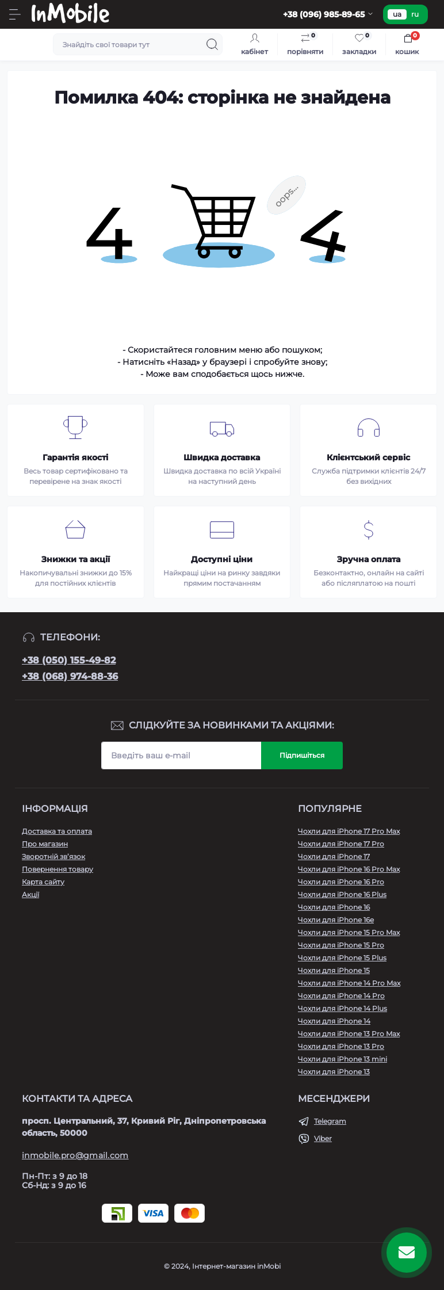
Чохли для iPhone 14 (334, 1021)
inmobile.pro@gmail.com (75, 1155)
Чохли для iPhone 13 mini (342, 1059)
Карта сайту (43, 881)
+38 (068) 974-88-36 (70, 676)
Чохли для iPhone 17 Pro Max (349, 831)
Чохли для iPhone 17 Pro (341, 843)
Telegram (330, 1121)
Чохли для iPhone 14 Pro (341, 995)
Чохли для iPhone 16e (336, 919)
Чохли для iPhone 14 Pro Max (349, 983)
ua (397, 14)
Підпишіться (302, 755)
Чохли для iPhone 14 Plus (342, 1008)
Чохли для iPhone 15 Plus (342, 957)
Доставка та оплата (57, 831)
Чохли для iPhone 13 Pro (341, 1046)
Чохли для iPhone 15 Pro (341, 945)
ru (415, 14)
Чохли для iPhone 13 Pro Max (349, 1033)
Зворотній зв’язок (53, 856)
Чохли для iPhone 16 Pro (341, 881)
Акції (30, 894)
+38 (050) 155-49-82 (69, 660)
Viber (323, 1138)
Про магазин (45, 843)
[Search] (212, 44)
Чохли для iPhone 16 (334, 907)
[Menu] (15, 14)
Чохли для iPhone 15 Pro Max (349, 932)
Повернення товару (57, 869)
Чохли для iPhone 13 (334, 1071)
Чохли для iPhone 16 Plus (342, 894)
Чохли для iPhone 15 (334, 970)
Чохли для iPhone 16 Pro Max (349, 869)
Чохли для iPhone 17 (334, 856)
